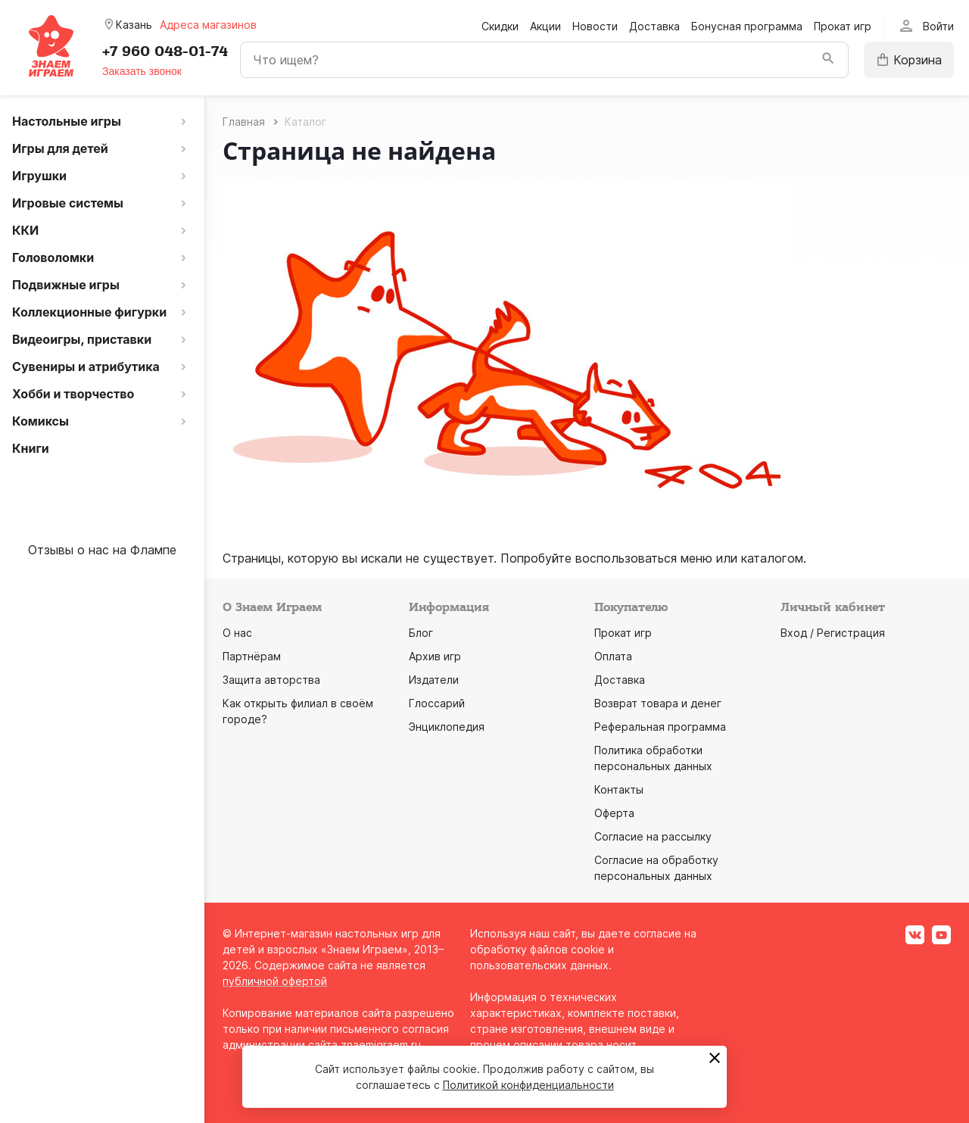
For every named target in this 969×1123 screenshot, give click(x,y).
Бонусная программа (746, 26)
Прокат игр (842, 26)
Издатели (434, 679)
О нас (237, 632)
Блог (421, 632)
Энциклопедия (446, 726)
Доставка (654, 26)
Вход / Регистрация (832, 632)
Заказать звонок (142, 71)
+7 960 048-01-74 (165, 51)
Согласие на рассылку (653, 836)
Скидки (500, 26)
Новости (595, 26)
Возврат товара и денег (657, 703)
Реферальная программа (660, 726)
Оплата (613, 656)
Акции (545, 26)
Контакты (618, 789)
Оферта (614, 812)
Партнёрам (252, 656)
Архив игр (435, 656)
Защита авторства (271, 679)
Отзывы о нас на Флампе (102, 549)
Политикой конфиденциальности (528, 1084)
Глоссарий (437, 703)
